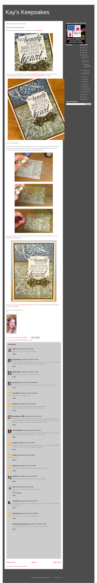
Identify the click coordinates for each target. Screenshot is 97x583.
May (84, 82)
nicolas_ (51, 577)
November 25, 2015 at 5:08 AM (24, 349)
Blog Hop (40, 30)
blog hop (13, 340)
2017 (83, 50)
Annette (15, 442)
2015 (83, 55)
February (86, 89)
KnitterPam (16, 501)
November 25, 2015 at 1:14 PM (26, 442)
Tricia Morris (16, 393)
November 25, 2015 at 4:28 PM (26, 455)
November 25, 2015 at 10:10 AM (32, 430)
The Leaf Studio (17, 493)
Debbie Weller (17, 372)
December (86, 57)
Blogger (63, 577)
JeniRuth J (16, 476)
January (85, 91)
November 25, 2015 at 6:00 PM (27, 465)
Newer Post (10, 562)
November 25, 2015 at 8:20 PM (28, 476)
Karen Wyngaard (17, 430)
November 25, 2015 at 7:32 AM (29, 372)
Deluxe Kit (13, 76)
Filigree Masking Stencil (37, 74)
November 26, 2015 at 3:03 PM (28, 501)
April (84, 84)
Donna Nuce (16, 382)
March (85, 86)
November (86, 61)
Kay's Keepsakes (27, 12)
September (86, 73)
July (84, 77)
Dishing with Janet (25, 304)
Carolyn (15, 455)
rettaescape (16, 513)
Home (34, 562)
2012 (83, 99)
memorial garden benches (20, 524)
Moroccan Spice (27, 340)
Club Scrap (16, 306)
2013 (83, 97)
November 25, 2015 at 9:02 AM (27, 404)
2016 (83, 52)
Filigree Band (38, 76)
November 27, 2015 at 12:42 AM (37, 524)
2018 (83, 47)
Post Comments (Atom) (20, 566)
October (85, 70)
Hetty (14, 349)
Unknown (15, 404)
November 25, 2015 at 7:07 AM (29, 359)
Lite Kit (49, 76)
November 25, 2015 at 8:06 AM (28, 382)
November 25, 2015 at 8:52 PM (24, 487)
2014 (83, 94)
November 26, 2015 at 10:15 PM (29, 513)
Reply (14, 354)
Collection (9, 237)
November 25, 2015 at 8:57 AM (28, 393)
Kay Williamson (17, 416)
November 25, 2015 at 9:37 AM (32, 416)
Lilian (14, 487)
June (84, 79)
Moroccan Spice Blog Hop (87, 66)
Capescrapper (17, 359)
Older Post (57, 562)
